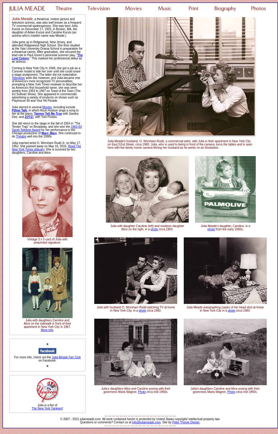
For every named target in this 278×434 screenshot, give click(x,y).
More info (47, 330)
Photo (142, 391)
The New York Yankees (47, 408)
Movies (47, 107)
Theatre (21, 136)
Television (18, 78)
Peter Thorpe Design (185, 422)
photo (154, 229)
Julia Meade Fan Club (66, 357)
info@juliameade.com (146, 422)
